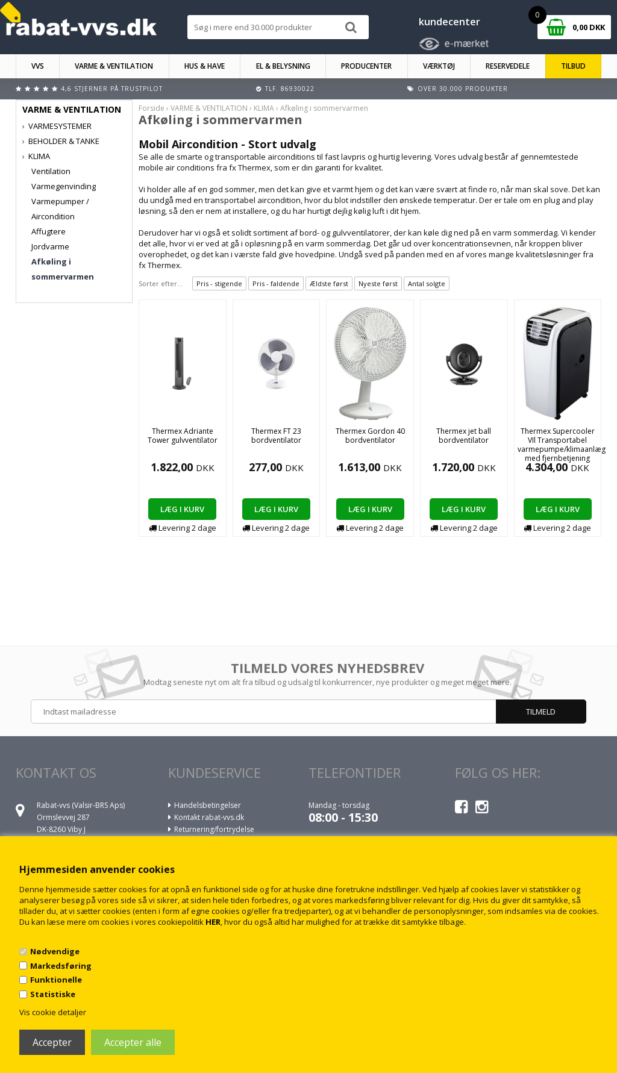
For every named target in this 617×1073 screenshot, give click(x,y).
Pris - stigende (219, 283)
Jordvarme (50, 246)
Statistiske (52, 994)
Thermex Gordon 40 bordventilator (370, 435)
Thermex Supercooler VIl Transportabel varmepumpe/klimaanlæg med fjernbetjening (562, 444)
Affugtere (48, 231)
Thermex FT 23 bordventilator (276, 435)
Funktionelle (56, 979)
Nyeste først (378, 283)
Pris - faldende (275, 283)
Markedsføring (61, 965)
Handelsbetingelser (207, 805)
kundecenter (449, 21)
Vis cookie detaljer (52, 1012)
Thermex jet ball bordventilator (463, 435)
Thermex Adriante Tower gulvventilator (183, 435)
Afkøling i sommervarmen (62, 269)
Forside (151, 108)
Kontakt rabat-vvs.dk (209, 817)
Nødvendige (55, 951)
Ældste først (329, 283)
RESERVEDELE (508, 66)
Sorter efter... (161, 283)
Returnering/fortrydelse (214, 829)
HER (213, 921)
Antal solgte (426, 283)
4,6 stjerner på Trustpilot (112, 88)
